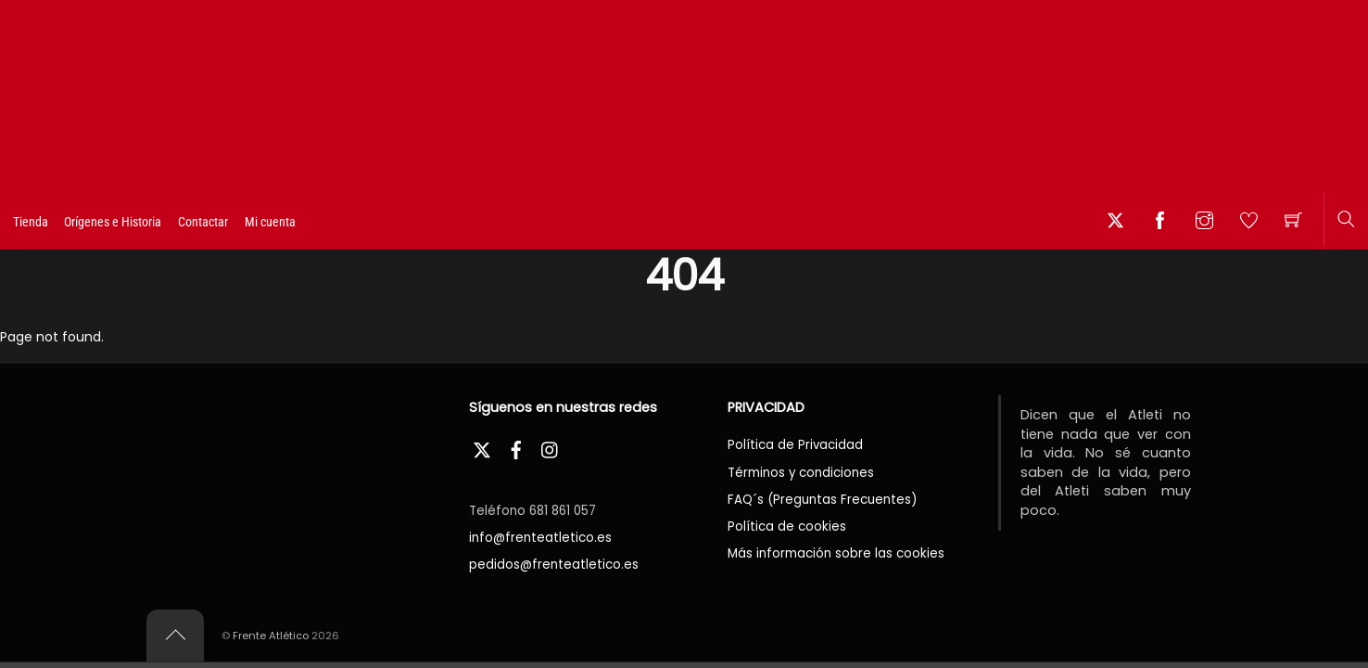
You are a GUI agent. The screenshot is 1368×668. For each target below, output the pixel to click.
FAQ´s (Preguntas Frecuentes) (822, 499)
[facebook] (516, 447)
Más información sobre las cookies (836, 553)
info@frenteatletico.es (540, 537)
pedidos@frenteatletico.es (554, 564)
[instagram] (551, 447)
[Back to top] (175, 636)
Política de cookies (787, 526)
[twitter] (482, 447)
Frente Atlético (271, 635)
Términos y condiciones (801, 473)
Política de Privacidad (795, 445)
